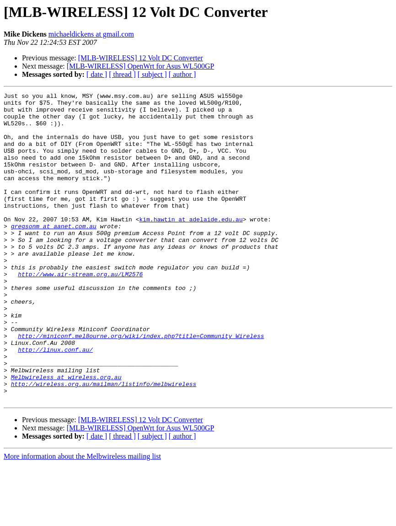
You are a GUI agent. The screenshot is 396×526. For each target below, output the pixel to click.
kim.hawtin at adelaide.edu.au (190, 245)
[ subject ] (152, 74)
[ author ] (182, 74)
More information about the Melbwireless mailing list (82, 518)
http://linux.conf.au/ (55, 401)
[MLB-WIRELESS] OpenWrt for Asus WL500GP (140, 66)
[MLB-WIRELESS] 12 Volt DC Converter (140, 58)
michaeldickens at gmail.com (91, 34)
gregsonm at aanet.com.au (53, 253)
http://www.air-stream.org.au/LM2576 (80, 311)
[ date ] (96, 74)
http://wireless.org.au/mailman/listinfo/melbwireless (104, 443)
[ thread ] (122, 74)
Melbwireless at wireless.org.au (66, 434)
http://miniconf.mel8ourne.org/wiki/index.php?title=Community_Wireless (141, 385)
